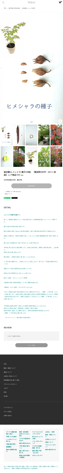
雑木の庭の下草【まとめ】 (36, 451)
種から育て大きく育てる (24, 451)
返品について (8, 372)
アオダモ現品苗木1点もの (24, 439)
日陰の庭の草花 (10, 444)
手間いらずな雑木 (11, 436)
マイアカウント (8, 407)
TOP (5, 8)
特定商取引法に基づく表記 (11, 380)
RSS (5, 392)
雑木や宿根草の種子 (11, 450)
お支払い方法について (10, 376)
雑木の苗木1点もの (24, 443)
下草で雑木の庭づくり (24, 447)
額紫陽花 (8, 447)
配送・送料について (9, 368)
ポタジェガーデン (37, 455)
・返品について (8, 193)
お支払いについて (50, 439)
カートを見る (8, 411)
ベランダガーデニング (37, 442)
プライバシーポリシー (10, 384)
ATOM (5, 396)
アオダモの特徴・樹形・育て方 (37, 447)
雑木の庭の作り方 (50, 449)
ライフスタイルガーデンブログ (37, 433)
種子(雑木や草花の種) (14, 8)
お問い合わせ (8, 415)
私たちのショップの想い (37, 437)
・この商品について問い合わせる (12, 191)
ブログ (6, 388)
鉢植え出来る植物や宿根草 (24, 456)
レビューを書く (31, 345)
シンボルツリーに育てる (11, 440)
